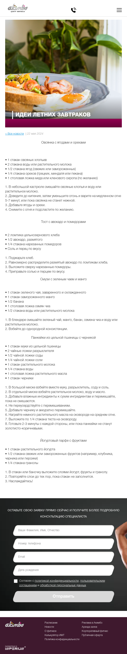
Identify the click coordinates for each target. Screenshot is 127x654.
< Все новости (14, 134)
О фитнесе (50, 631)
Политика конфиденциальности (62, 639)
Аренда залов (89, 627)
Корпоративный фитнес (95, 631)
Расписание (51, 623)
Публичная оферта (92, 635)
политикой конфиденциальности (57, 581)
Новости (49, 627)
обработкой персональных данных (63, 585)
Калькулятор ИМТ (54, 635)
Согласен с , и (62, 583)
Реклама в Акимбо (92, 623)
